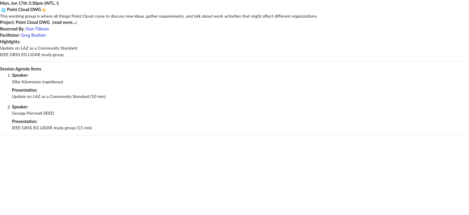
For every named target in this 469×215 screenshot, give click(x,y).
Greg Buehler (33, 35)
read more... (64, 22)
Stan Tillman (37, 28)
